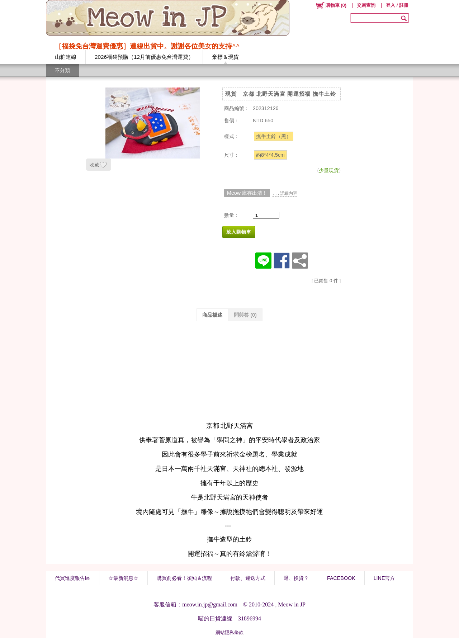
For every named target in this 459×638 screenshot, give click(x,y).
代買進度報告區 (72, 578)
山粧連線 (65, 57)
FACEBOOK (341, 578)
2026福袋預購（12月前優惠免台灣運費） (144, 57)
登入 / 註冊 (397, 5)
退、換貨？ (296, 578)
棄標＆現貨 (225, 57)
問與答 (245, 315)
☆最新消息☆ (123, 578)
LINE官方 (384, 578)
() (331, 5)
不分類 (62, 70)
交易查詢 (366, 5)
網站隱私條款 (229, 632)
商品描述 (212, 315)
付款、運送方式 (247, 578)
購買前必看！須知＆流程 (184, 578)
